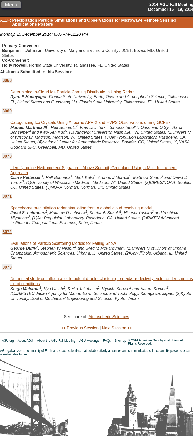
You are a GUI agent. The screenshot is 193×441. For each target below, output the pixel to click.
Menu (11, 4)
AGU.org (8, 341)
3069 (7, 111)
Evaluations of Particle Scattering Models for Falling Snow (63, 243)
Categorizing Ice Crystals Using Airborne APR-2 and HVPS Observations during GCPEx (90, 122)
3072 (7, 232)
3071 (7, 196)
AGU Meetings (89, 341)
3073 (7, 267)
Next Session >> (117, 328)
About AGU (25, 341)
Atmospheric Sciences (108, 316)
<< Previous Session (80, 328)
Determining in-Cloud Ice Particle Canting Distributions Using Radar (72, 92)
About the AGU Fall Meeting (56, 341)
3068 (7, 80)
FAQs (107, 341)
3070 (7, 156)
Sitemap (120, 341)
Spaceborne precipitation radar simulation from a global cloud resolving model (81, 208)
